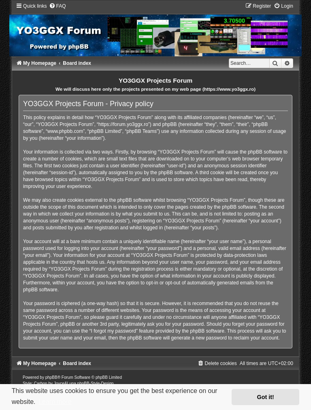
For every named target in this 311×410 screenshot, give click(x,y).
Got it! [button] (265, 397)
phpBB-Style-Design (95, 383)
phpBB (51, 377)
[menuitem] (57, 6)
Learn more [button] (55, 401)
